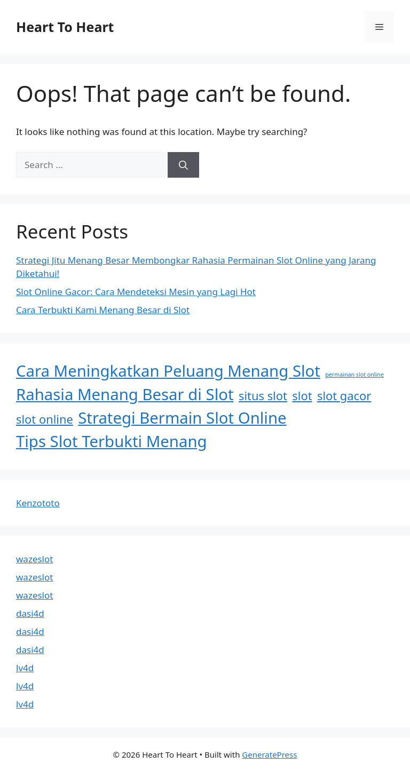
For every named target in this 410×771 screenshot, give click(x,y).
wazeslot (34, 559)
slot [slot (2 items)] (302, 395)
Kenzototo (38, 503)
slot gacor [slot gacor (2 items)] (344, 395)
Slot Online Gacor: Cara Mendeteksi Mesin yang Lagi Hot (136, 291)
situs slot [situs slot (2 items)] (263, 395)
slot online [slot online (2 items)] (44, 419)
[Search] (183, 165)
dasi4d (30, 613)
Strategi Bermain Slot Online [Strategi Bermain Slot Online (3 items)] (182, 417)
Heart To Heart (65, 27)
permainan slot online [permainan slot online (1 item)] (354, 374)
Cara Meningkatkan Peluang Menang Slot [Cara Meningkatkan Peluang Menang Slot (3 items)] (168, 370)
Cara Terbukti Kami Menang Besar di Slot (103, 310)
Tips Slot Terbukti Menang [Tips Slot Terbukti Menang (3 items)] (111, 441)
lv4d (25, 668)
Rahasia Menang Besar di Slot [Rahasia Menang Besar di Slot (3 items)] (125, 394)
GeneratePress (269, 754)
